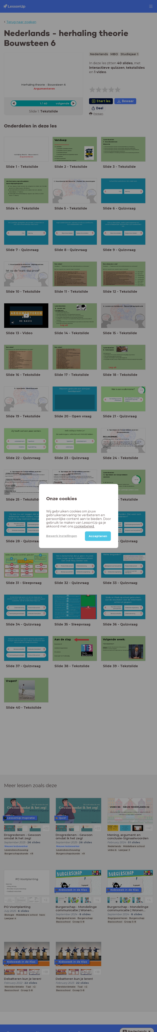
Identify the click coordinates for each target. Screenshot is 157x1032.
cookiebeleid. (84, 526)
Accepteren (98, 536)
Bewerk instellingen (61, 536)
